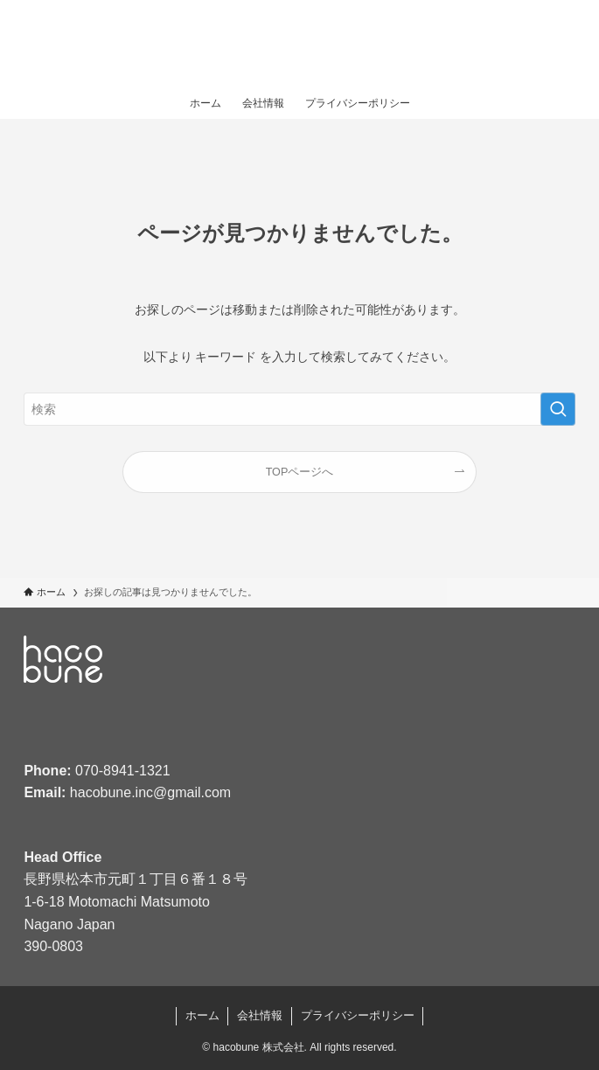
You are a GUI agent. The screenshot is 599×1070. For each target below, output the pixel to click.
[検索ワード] (299, 409)
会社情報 (259, 1015)
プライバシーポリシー (357, 1015)
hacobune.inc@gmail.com (150, 792)
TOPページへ (300, 472)
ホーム (202, 1015)
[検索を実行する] (557, 409)
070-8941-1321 (123, 770)
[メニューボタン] (564, 44)
